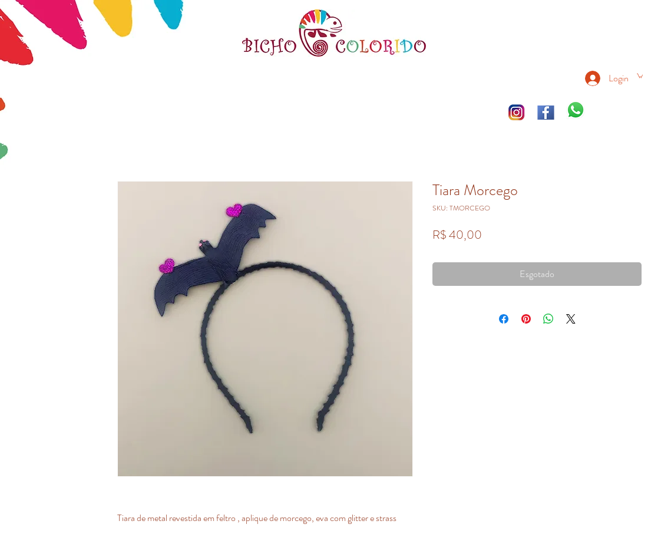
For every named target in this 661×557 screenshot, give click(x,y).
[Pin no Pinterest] (526, 319)
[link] (640, 75)
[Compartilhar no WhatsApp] (548, 319)
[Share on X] (571, 319)
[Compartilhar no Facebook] (504, 319)
